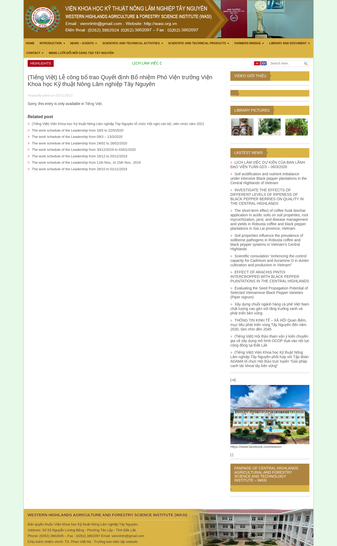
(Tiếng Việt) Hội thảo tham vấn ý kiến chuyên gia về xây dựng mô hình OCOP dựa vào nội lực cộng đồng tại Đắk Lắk (269, 340)
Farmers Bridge (247, 43)
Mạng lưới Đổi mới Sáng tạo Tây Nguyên (81, 52)
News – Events (82, 43)
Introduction (50, 43)
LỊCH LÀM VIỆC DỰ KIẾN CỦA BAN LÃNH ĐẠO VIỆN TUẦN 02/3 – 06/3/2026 (267, 164)
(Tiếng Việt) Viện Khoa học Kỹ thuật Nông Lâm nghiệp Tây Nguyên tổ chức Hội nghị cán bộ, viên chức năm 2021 (118, 124)
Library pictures (252, 110)
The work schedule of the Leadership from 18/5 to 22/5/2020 (77, 130)
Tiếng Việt (93, 104)
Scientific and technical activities (131, 43)
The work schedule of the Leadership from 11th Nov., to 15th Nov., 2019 (86, 162)
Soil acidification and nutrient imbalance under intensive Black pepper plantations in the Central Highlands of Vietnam (268, 178)
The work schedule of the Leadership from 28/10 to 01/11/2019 (79, 169)
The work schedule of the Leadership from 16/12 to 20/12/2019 (79, 156)
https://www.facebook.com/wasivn (255, 447)
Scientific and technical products (197, 43)
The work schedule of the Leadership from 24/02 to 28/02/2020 (79, 143)
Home (30, 43)
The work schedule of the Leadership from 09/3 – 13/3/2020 (77, 137)
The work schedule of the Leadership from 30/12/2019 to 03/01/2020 (84, 150)
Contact (33, 52)
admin (46, 95)
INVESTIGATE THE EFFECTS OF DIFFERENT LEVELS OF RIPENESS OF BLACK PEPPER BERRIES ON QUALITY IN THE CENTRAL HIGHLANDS (267, 197)
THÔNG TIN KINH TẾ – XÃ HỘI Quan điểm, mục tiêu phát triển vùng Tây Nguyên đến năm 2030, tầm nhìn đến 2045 (268, 324)
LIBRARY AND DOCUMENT (287, 43)
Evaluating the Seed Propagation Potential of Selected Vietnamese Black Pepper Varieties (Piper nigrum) (269, 292)
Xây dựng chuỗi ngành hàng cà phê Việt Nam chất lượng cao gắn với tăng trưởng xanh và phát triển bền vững (269, 308)
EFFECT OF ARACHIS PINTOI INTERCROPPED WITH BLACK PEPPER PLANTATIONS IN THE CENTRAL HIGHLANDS (269, 276)
